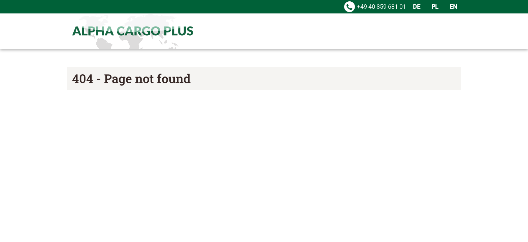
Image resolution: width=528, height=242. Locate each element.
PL (434, 6)
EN (453, 6)
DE (416, 6)
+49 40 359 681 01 (381, 5)
